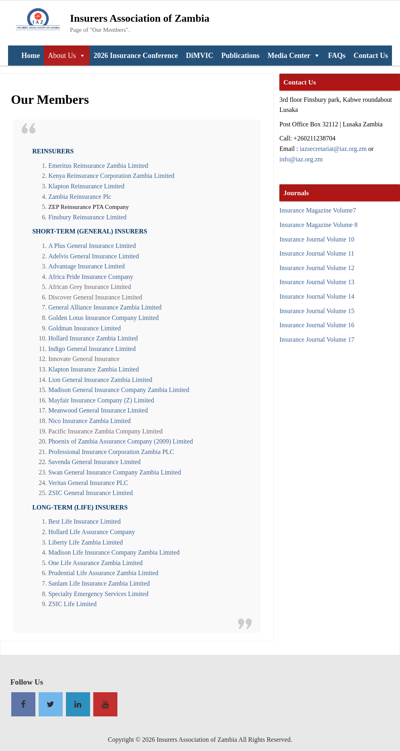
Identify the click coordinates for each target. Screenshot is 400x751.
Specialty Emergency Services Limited (98, 593)
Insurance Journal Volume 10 (316, 239)
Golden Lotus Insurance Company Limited (103, 317)
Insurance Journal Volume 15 (316, 310)
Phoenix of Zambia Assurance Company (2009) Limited (120, 441)
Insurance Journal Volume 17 (316, 339)
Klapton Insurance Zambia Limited (93, 369)
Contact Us (371, 56)
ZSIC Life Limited (72, 603)
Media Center (288, 56)
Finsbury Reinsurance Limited (87, 217)
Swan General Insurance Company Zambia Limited (114, 472)
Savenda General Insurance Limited (94, 461)
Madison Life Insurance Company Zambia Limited (114, 552)
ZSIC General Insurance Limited (90, 492)
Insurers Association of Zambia (139, 17)
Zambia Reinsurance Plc (79, 196)
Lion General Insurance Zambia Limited (100, 379)
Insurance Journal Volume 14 (316, 296)
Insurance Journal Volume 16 (316, 325)
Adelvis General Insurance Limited (93, 256)
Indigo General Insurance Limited (91, 348)
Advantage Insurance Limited (86, 266)
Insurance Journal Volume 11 (316, 253)
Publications (240, 56)
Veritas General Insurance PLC (88, 482)
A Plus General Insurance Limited (92, 245)
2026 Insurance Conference (136, 56)
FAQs (337, 56)
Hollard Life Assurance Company (91, 531)
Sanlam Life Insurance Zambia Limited (99, 583)
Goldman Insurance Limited (84, 328)
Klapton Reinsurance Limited (86, 186)
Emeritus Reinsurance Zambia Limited (98, 165)
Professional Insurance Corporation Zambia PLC (111, 451)
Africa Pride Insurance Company (90, 276)
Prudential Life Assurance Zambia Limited (103, 572)
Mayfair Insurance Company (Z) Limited (101, 400)
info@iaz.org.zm (301, 159)
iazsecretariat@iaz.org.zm (333, 148)
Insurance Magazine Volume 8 (318, 224)
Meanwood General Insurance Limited (98, 410)
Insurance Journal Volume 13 (316, 282)
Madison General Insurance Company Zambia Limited (118, 389)
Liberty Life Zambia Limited (85, 542)
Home (30, 56)
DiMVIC (199, 56)
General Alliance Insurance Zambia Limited (105, 307)
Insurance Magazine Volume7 (317, 210)
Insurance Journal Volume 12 (316, 267)
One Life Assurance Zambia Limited (95, 562)
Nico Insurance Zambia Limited (89, 420)
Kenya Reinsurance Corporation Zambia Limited (111, 175)
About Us (62, 56)
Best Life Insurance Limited (84, 521)
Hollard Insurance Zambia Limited (93, 338)
